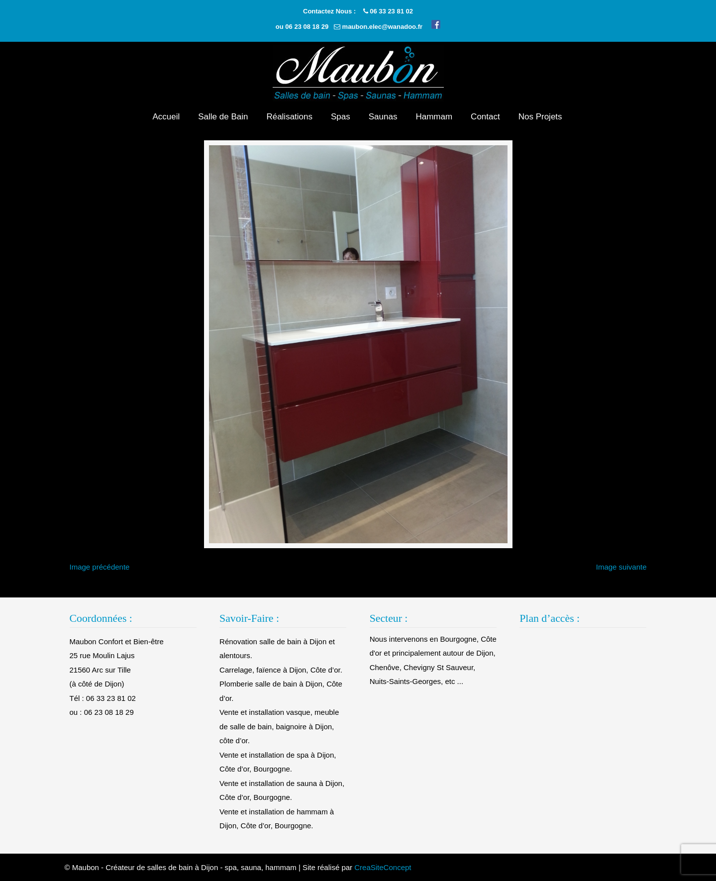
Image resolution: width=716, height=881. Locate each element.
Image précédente (100, 567)
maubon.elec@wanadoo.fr (382, 26)
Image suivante (621, 567)
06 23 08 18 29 (306, 26)
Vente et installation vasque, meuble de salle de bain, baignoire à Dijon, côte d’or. (279, 726)
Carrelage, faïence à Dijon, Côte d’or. (280, 670)
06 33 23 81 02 (391, 11)
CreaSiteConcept (382, 867)
